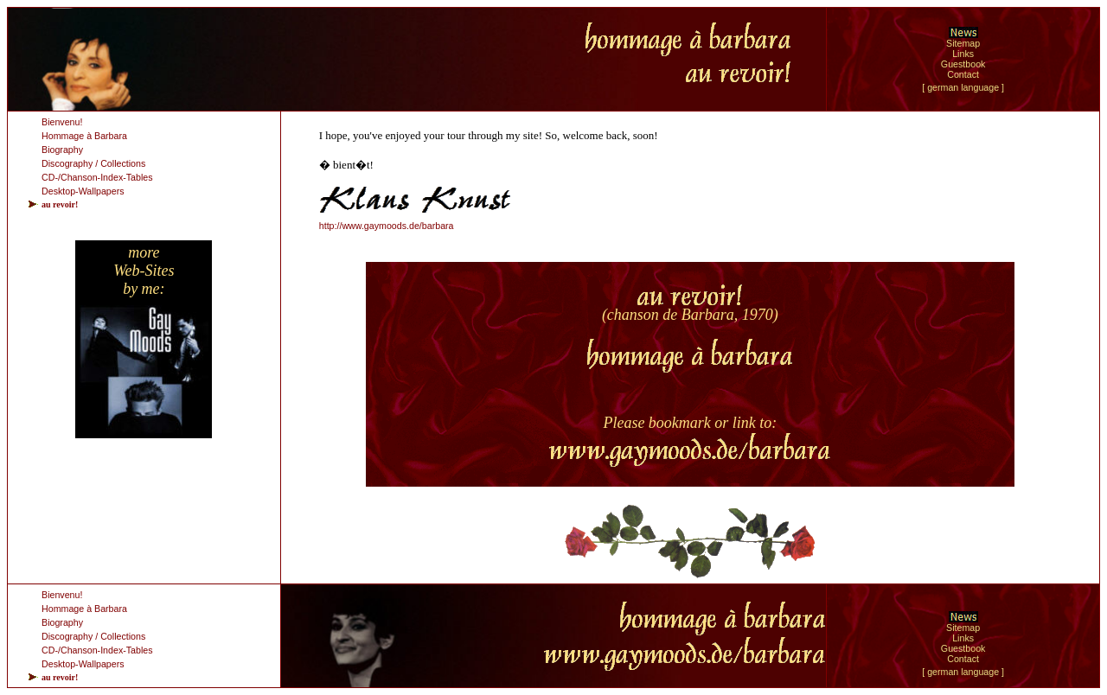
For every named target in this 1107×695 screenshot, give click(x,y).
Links (963, 53)
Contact (963, 74)
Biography (62, 149)
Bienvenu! (62, 122)
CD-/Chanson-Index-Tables (97, 177)
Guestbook (963, 64)
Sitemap (963, 43)
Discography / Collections (93, 163)
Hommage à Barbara (84, 136)
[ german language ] (963, 87)
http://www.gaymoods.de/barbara (386, 225)
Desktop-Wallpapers (83, 191)
